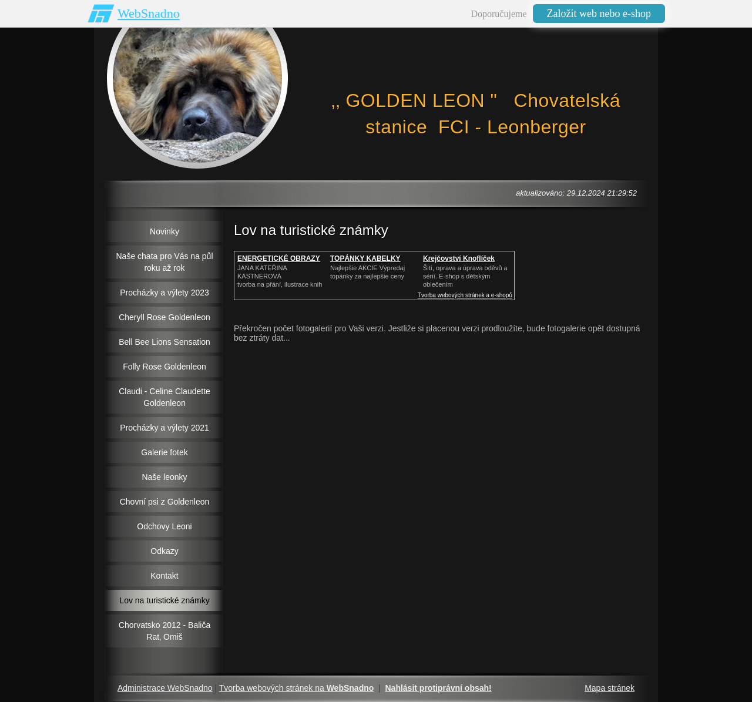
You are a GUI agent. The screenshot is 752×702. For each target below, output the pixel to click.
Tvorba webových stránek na (296, 688)
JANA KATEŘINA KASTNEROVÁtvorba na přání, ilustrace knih (279, 276)
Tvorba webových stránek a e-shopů (465, 295)
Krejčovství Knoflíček (459, 258)
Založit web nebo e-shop (599, 13)
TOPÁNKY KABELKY (365, 258)
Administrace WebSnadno (165, 688)
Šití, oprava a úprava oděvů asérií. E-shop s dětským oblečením (465, 276)
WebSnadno (149, 13)
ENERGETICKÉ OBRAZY (278, 258)
